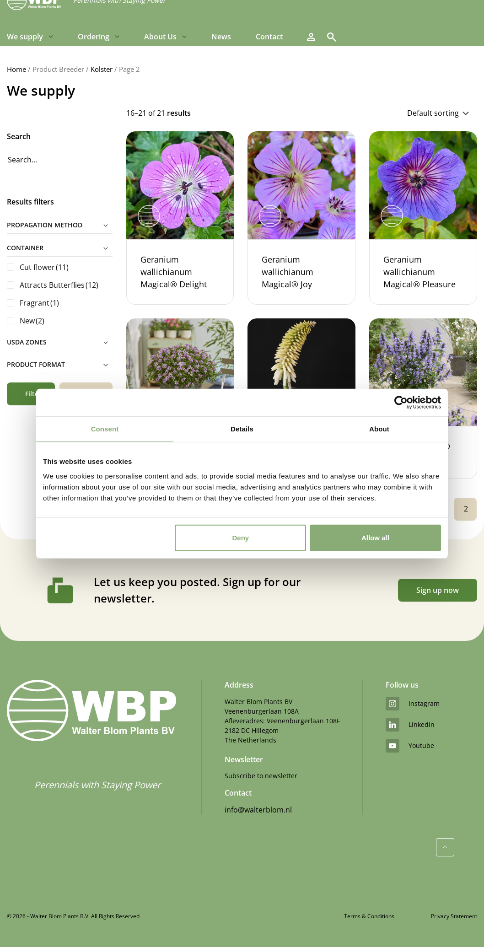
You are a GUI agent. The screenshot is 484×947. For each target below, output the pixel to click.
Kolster (102, 69)
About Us (160, 37)
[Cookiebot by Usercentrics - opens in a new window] (401, 402)
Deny (240, 537)
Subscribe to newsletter (261, 775)
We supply (25, 37)
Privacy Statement (454, 916)
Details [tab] (242, 429)
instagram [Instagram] (413, 703)
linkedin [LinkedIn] (410, 725)
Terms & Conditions (369, 916)
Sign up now (437, 590)
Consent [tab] (105, 429)
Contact (269, 37)
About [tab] (379, 429)
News (221, 37)
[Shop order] (392, 113)
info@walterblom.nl (258, 810)
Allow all (375, 537)
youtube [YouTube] (410, 746)
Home (16, 69)
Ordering (93, 37)
